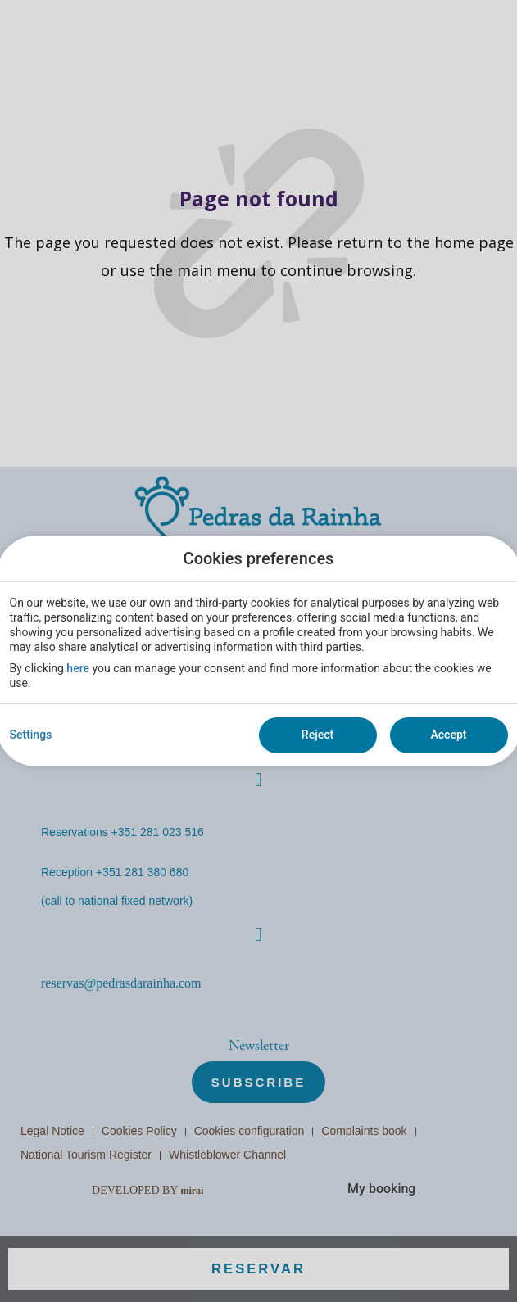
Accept (449, 734)
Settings (31, 734)
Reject (317, 734)
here (77, 668)
